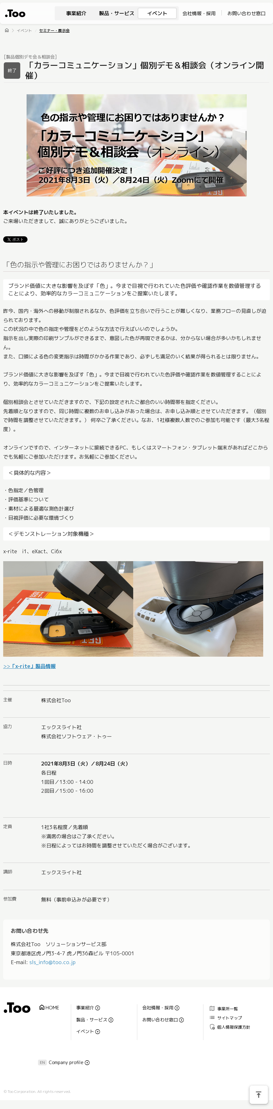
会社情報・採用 (199, 13)
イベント (157, 13)
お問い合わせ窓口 (246, 13)
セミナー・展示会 (54, 30)
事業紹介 (76, 13)
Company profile (66, 1062)
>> (29, 666)
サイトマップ (225, 1018)
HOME (48, 1007)
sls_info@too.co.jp (52, 962)
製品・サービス (116, 13)
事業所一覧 (223, 1009)
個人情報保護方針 (229, 1027)
